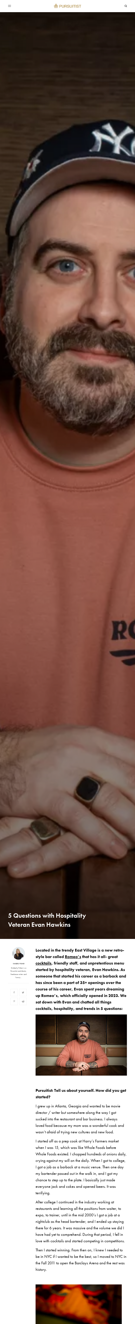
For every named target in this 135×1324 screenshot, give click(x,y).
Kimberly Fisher (18, 964)
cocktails (43, 963)
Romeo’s (73, 956)
